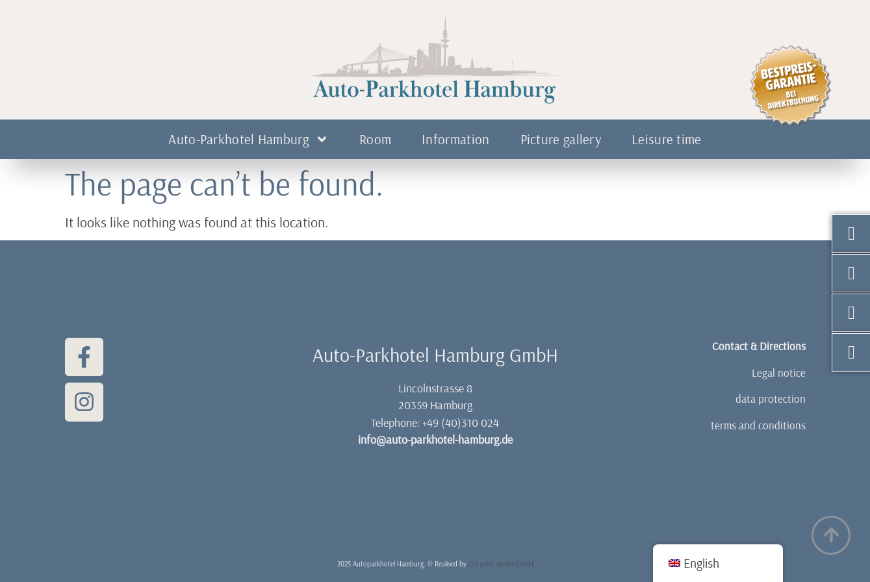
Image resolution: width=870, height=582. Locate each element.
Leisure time (667, 139)
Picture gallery (561, 139)
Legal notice (779, 372)
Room (375, 139)
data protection (771, 398)
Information (455, 139)
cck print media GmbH (500, 563)
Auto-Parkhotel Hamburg (248, 139)
